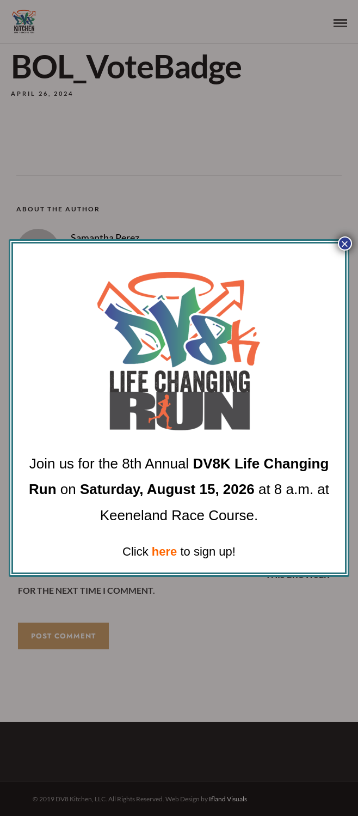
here (164, 551)
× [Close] (345, 243)
